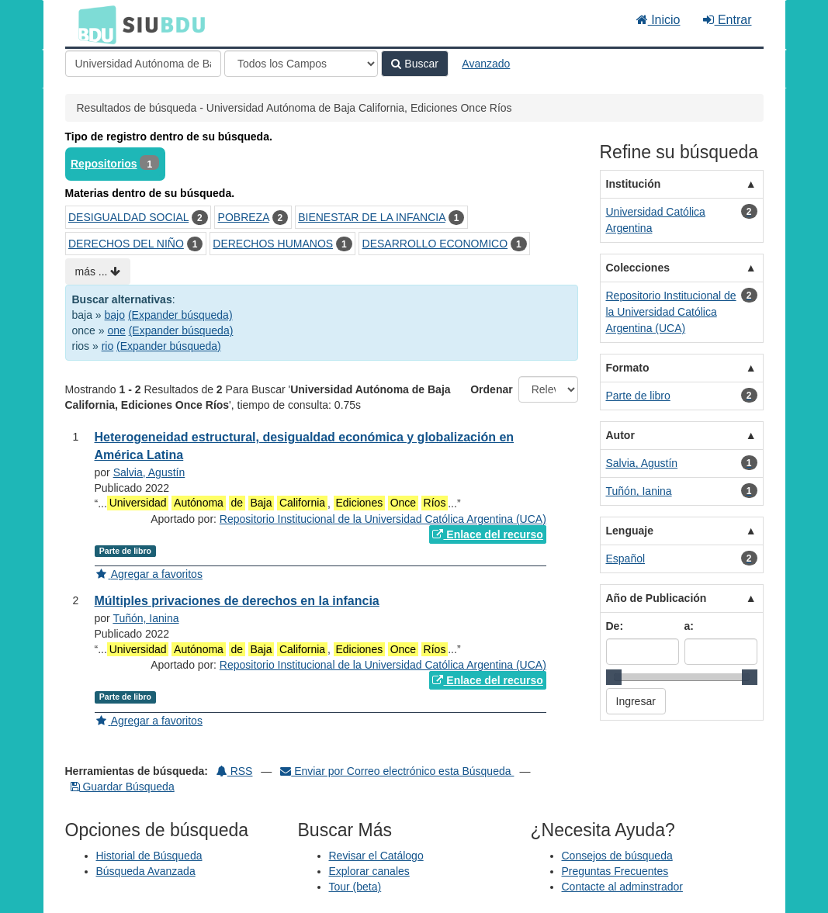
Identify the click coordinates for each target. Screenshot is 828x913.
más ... (98, 271)
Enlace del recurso (487, 534)
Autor (620, 435)
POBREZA (243, 217)
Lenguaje (629, 530)
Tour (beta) (355, 886)
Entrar (727, 19)
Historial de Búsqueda (149, 855)
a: (689, 626)
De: (615, 626)
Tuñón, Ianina (145, 618)
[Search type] (301, 63)
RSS (235, 771)
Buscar (414, 63)
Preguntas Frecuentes (615, 871)
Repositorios (104, 163)
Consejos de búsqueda (617, 855)
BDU (93, 24)
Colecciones (638, 267)
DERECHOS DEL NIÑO (126, 243)
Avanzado (486, 63)
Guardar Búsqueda (123, 786)
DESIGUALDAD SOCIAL (128, 217)
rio (108, 346)
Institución (633, 184)
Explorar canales (369, 871)
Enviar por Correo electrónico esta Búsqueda (397, 771)
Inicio (658, 19)
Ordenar (491, 389)
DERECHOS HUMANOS (273, 243)
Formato (628, 367)
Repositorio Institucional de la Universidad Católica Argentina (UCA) (383, 519)
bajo (115, 315)
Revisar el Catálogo (376, 855)
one (116, 330)
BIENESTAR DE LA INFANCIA (371, 217)
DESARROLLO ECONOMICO (435, 243)
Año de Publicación (656, 598)
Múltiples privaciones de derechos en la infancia (237, 600)
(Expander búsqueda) (180, 315)
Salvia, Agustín (149, 472)
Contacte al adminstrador (622, 886)
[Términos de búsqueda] (143, 63)
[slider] (614, 677)
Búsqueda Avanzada (146, 871)
